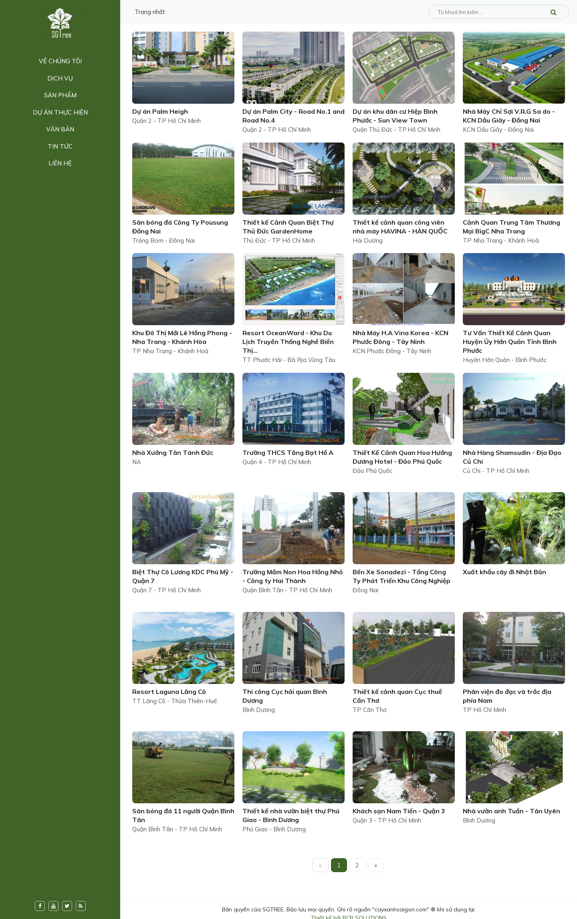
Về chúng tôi (60, 61)
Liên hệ (60, 163)
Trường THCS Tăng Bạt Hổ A (287, 452)
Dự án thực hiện (60, 112)
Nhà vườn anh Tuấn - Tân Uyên (511, 811)
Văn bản (60, 129)
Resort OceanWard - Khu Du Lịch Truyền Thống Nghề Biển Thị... (288, 341)
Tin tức (60, 146)
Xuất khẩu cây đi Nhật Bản (504, 572)
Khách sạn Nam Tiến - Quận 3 (399, 811)
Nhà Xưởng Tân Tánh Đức (172, 452)
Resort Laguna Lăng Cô (169, 692)
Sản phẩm (60, 95)
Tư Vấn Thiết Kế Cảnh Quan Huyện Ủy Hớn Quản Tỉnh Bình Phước (510, 341)
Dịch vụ (60, 78)
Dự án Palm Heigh (160, 111)
